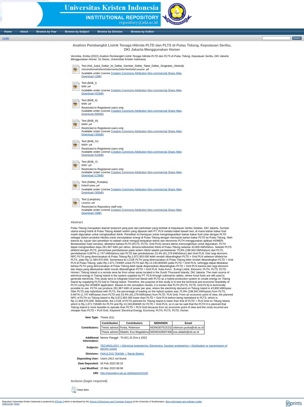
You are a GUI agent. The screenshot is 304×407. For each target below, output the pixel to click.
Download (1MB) (91, 76)
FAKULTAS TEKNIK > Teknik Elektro (122, 353)
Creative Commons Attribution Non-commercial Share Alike (146, 73)
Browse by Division (110, 31)
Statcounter (7, 404)
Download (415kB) (92, 93)
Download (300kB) (92, 192)
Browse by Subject (77, 31)
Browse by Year (47, 31)
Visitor (17, 404)
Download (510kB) (92, 155)
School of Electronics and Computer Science (111, 401)
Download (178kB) (92, 175)
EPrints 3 (59, 401)
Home (8, 31)
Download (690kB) (92, 114)
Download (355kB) (92, 134)
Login (6, 38)
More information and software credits (184, 401)
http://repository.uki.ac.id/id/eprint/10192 (124, 373)
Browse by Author (142, 31)
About (24, 31)
